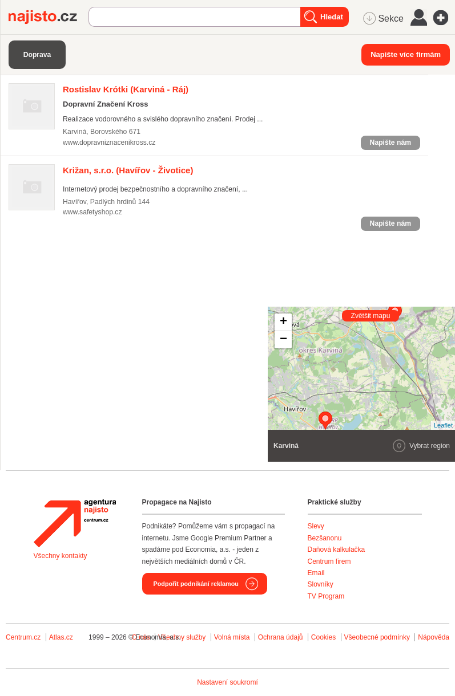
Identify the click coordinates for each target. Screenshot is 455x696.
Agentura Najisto (75, 523)
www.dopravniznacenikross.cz (109, 142)
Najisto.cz (48, 17)
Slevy (316, 526)
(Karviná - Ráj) (125, 89)
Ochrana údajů (280, 637)
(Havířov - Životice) (128, 170)
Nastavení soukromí (227, 682)
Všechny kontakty (60, 556)
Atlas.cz (61, 637)
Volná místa (232, 637)
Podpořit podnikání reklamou (196, 583)
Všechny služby (183, 637)
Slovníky (320, 584)
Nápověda (433, 637)
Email (316, 573)
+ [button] (283, 322)
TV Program (326, 596)
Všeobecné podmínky (377, 637)
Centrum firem (329, 561)
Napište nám (390, 142)
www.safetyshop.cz (92, 212)
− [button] (283, 339)
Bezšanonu (325, 538)
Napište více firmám (406, 54)
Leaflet (443, 425)
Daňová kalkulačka (336, 549)
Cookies (323, 637)
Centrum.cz (23, 637)
